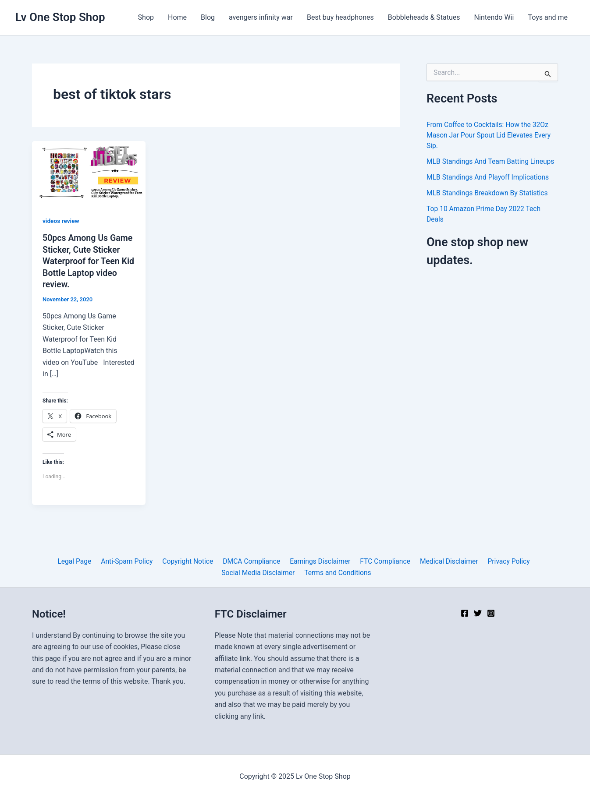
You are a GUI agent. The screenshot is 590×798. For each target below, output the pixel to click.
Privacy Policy (462, 560)
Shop (146, 17)
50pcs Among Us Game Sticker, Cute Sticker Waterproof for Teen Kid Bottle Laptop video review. (89, 261)
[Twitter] (478, 613)
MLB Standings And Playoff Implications (489, 177)
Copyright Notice (148, 560)
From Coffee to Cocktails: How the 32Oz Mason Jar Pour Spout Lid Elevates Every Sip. (490, 135)
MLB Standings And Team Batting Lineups (492, 161)
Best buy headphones (340, 17)
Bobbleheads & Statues (424, 17)
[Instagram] (491, 613)
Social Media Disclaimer (528, 560)
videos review (61, 220)
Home (177, 17)
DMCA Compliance (210, 560)
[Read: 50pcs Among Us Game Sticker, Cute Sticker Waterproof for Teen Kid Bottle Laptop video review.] (89, 172)
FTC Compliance (341, 560)
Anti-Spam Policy (88, 560)
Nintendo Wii (494, 17)
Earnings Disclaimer (278, 560)
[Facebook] (465, 613)
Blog (208, 17)
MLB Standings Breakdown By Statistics (489, 193)
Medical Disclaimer (404, 560)
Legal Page (38, 560)
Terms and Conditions (297, 572)
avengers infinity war (261, 17)
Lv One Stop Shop (60, 17)
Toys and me (548, 17)
